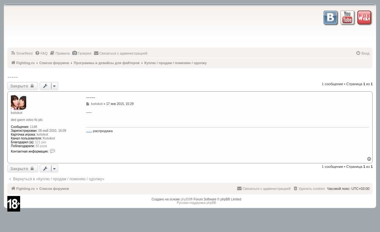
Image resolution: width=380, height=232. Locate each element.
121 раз (40, 142)
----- (12, 76)
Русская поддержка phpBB (196, 203)
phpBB (185, 199)
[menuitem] (22, 53)
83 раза (41, 146)
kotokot (16, 113)
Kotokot (49, 138)
